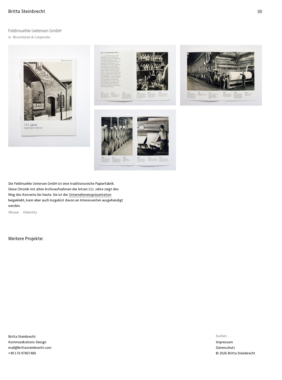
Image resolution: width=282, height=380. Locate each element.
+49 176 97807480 (22, 353)
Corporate (42, 37)
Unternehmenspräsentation (90, 194)
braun (14, 212)
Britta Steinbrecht (26, 11)
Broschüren (21, 37)
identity (31, 212)
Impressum (224, 342)
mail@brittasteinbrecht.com (29, 347)
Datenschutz (225, 347)
